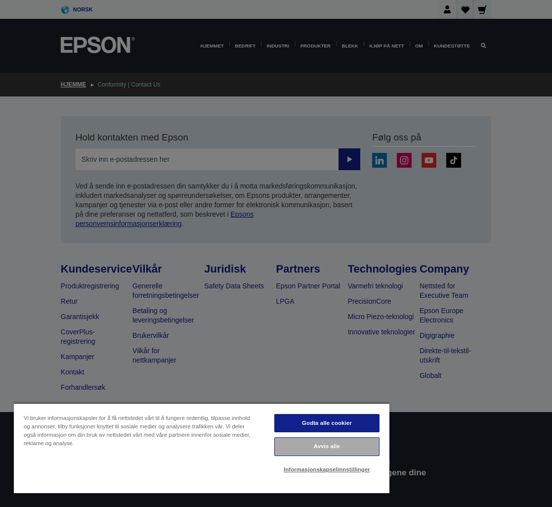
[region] (201, 448)
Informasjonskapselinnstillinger (327, 469)
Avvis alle (327, 446)
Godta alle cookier (327, 423)
